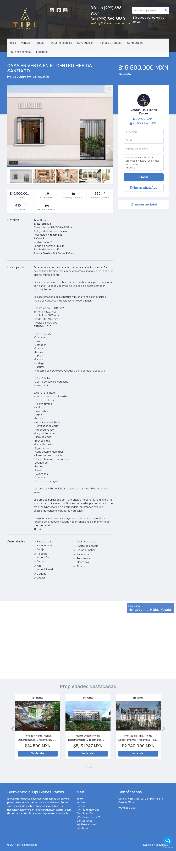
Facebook (42, 52)
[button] (11, 728)
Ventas (25, 42)
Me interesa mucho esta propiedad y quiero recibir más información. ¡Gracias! (144, 163)
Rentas (39, 42)
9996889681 (144, 119)
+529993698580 (144, 123)
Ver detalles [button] (37, 753)
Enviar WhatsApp (143, 188)
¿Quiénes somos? (20, 52)
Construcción (85, 42)
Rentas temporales (60, 42)
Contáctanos (135, 42)
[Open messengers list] (167, 841)
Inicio (13, 42)
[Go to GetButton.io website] (167, 847)
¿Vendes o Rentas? (110, 42)
